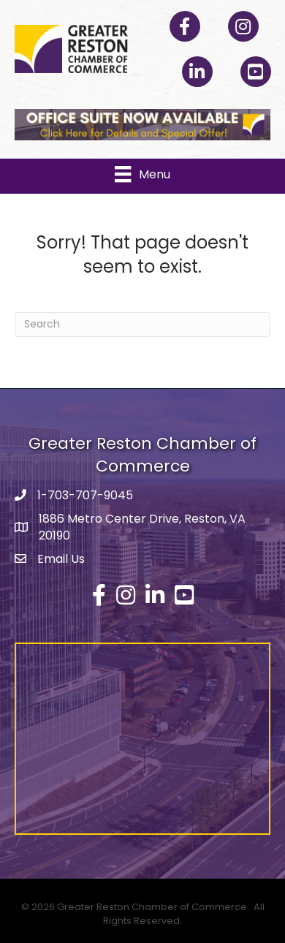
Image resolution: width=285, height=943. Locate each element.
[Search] (142, 324)
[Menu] (142, 174)
